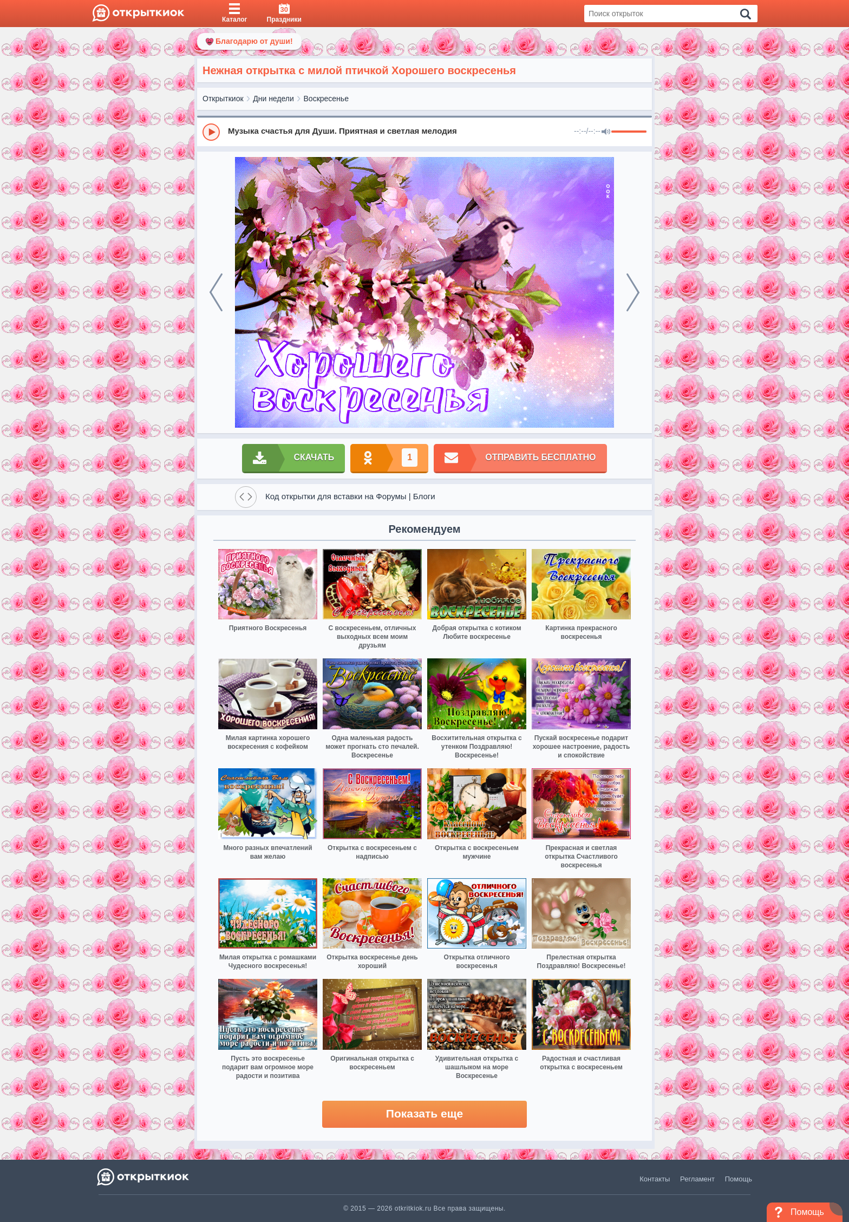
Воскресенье (326, 98)
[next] (633, 292)
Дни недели (273, 98)
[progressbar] (628, 132)
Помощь (738, 1179)
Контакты (654, 1179)
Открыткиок (223, 98)
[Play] (211, 132)
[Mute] (605, 132)
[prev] (216, 292)
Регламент (697, 1179)
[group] (424, 131)
